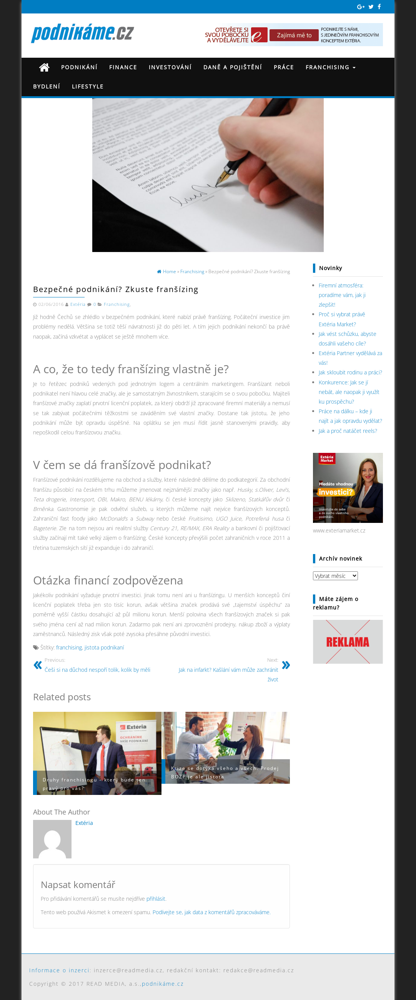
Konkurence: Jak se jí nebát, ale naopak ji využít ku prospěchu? (349, 392)
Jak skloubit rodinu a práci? (350, 372)
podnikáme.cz (163, 983)
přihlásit (155, 898)
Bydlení (46, 86)
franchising (69, 647)
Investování (170, 67)
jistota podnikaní (104, 647)
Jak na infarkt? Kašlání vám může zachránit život (222, 669)
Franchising (331, 67)
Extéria (78, 304)
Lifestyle (88, 86)
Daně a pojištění (232, 67)
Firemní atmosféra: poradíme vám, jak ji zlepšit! (342, 295)
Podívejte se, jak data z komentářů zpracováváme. (212, 912)
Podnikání (79, 67)
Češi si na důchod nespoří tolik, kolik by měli (100, 664)
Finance (123, 67)
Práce (284, 67)
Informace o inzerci (59, 970)
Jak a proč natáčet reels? (348, 430)
